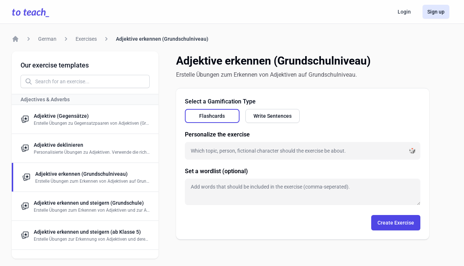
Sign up (436, 12)
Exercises (86, 39)
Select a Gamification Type (220, 101)
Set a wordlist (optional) (216, 171)
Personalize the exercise (217, 134)
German (47, 39)
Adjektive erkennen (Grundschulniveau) (162, 39)
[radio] (212, 116)
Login (404, 12)
